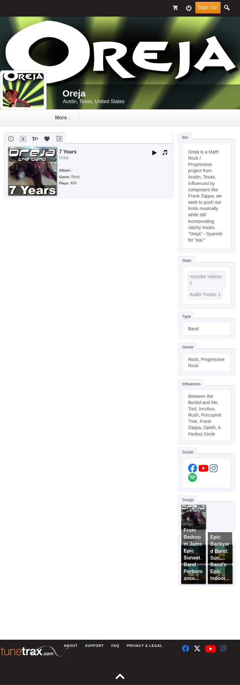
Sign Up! (208, 7)
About (71, 646)
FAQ (115, 646)
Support (94, 646)
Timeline (65, 117)
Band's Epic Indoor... (220, 571)
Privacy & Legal (144, 646)
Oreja (63, 158)
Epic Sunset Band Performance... (193, 564)
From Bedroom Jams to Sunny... (193, 544)
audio (101, 117)
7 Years (68, 151)
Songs (188, 500)
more (135, 117)
